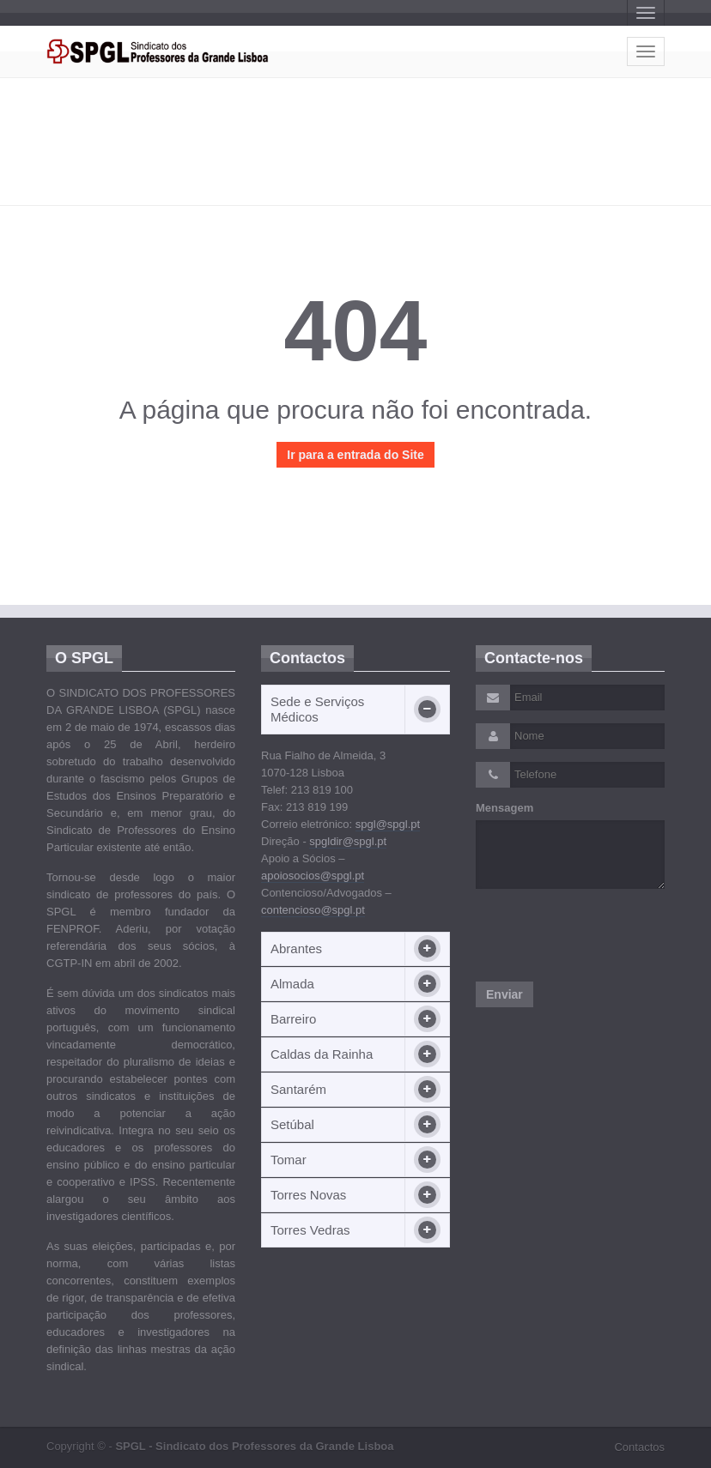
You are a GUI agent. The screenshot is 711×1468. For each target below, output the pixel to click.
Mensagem (504, 807)
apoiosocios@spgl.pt (312, 875)
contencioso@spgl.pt (313, 909)
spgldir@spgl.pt (347, 841)
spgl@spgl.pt (388, 824)
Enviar (504, 994)
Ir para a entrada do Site (355, 455)
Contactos (639, 1447)
